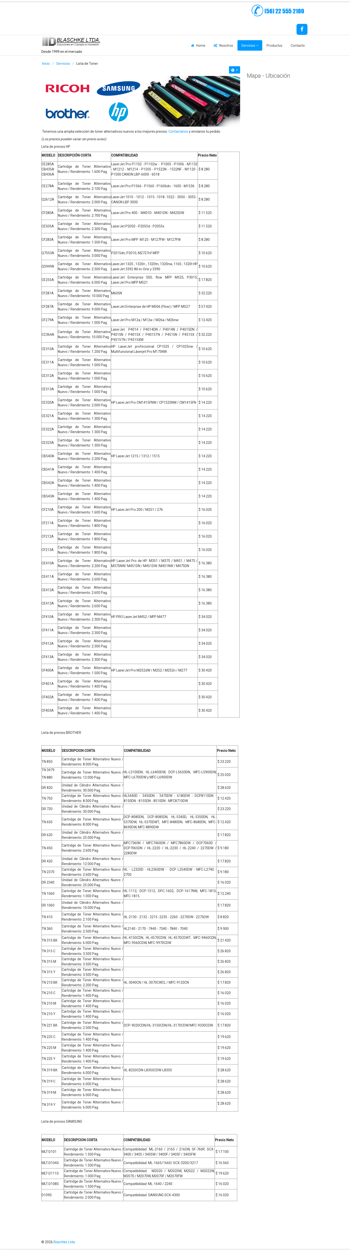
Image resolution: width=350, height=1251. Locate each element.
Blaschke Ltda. (64, 1242)
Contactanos (178, 131)
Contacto (298, 45)
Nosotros (226, 45)
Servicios (248, 45)
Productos (274, 45)
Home (200, 45)
